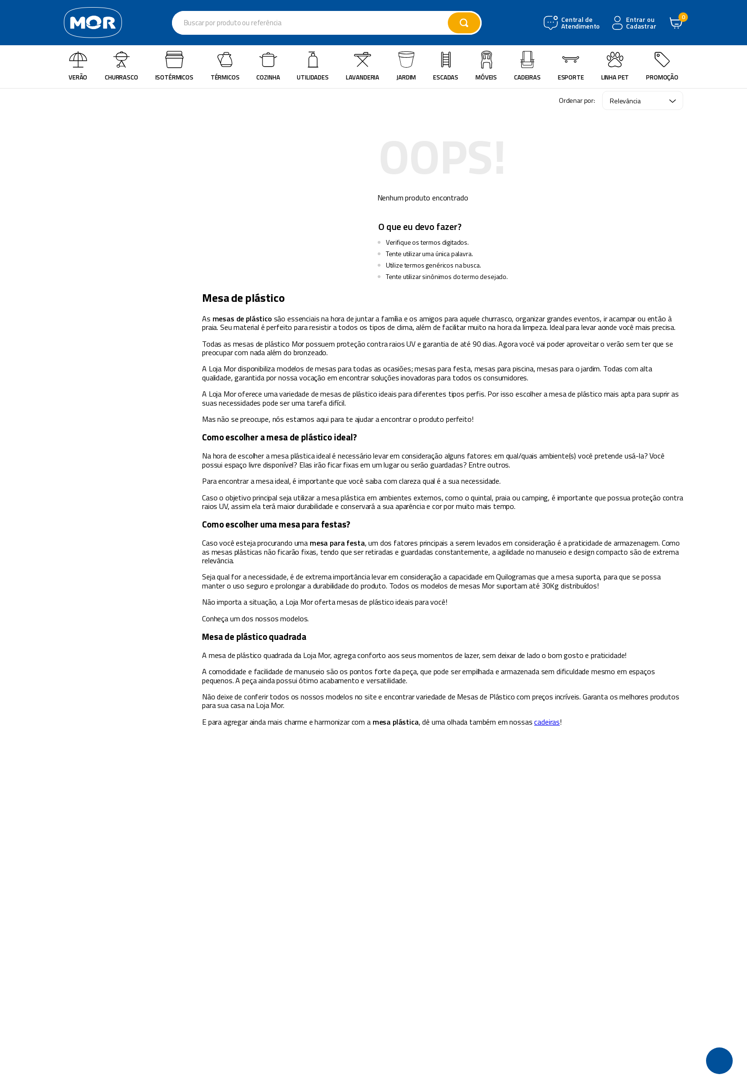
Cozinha (268, 66)
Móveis (486, 66)
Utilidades (312, 66)
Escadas (445, 66)
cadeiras (547, 721)
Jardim (406, 66)
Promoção (662, 66)
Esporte (571, 66)
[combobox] (327, 23)
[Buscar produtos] (464, 22)
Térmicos (225, 66)
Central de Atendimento (579, 23)
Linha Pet (615, 66)
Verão (78, 66)
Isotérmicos (174, 66)
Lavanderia (362, 66)
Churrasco (121, 66)
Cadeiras (527, 66)
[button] (719, 1060)
